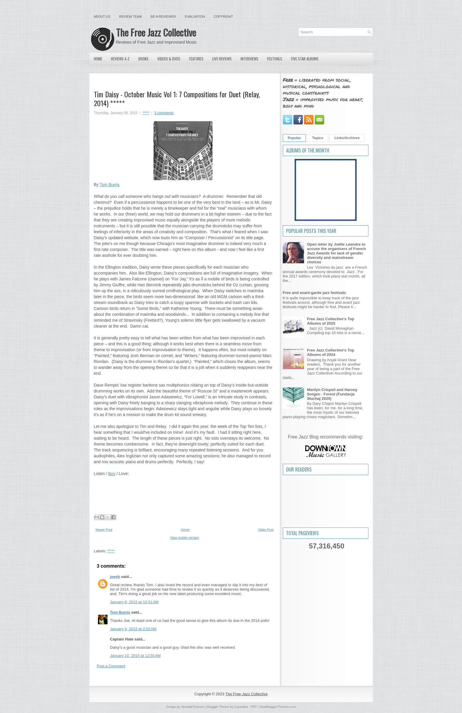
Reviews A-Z (120, 59)
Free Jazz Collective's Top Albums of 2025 (330, 321)
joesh (115, 576)
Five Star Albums (305, 59)
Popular (294, 138)
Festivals (274, 59)
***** (146, 113)
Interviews (249, 59)
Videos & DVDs (168, 59)
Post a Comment (111, 666)
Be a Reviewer (163, 16)
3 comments (164, 113)
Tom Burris (109, 184)
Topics (317, 138)
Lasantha (241, 707)
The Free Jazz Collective (156, 32)
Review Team (130, 16)
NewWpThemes (192, 707)
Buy (111, 473)
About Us (102, 16)
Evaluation (195, 16)
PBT (254, 707)
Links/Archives (347, 138)
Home (98, 59)
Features (196, 59)
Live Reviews (222, 59)
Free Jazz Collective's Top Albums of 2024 (330, 352)
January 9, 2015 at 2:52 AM (133, 629)
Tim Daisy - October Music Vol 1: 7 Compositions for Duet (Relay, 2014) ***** (177, 98)
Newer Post (104, 529)
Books (143, 59)
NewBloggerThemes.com (277, 707)
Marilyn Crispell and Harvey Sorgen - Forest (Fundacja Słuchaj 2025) (332, 394)
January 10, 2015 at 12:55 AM (135, 655)
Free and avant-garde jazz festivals (314, 292)
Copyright (223, 16)
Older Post (266, 529)
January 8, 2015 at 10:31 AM (134, 602)
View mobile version (184, 537)
